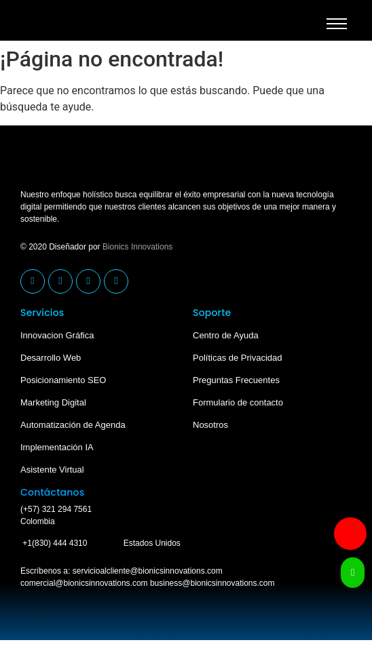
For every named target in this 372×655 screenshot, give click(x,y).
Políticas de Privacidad (237, 358)
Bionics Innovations (137, 247)
